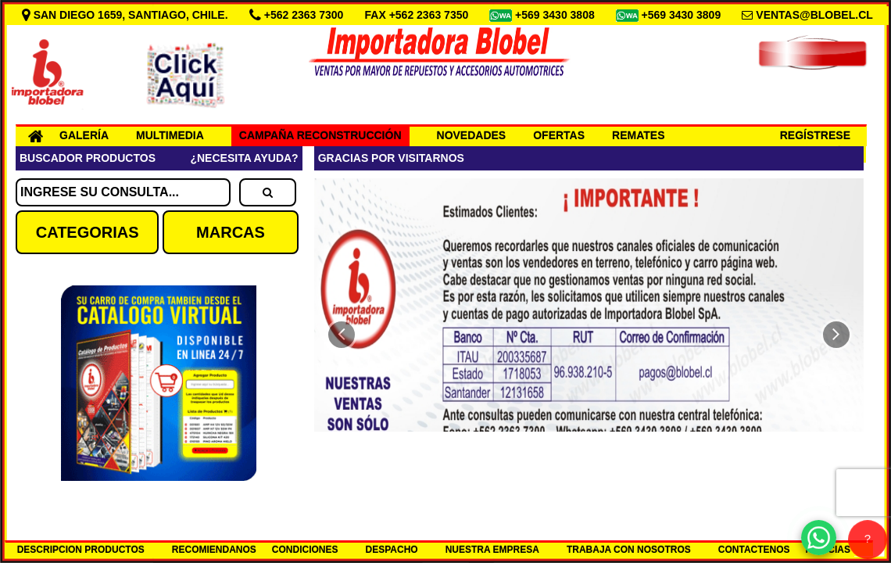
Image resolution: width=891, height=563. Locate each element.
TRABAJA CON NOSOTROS (629, 549)
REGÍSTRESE (815, 135)
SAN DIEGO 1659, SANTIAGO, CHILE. (126, 15)
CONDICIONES (305, 549)
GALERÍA (84, 135)
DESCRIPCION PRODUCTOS (81, 549)
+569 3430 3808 (556, 15)
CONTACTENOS (754, 549)
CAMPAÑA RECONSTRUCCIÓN (320, 135)
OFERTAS (559, 135)
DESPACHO (392, 549)
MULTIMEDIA (170, 135)
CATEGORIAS (87, 232)
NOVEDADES (471, 135)
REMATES (638, 135)
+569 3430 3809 (683, 15)
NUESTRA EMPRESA (492, 549)
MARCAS (230, 232)
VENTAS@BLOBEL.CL (814, 15)
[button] (341, 334)
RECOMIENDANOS (214, 549)
